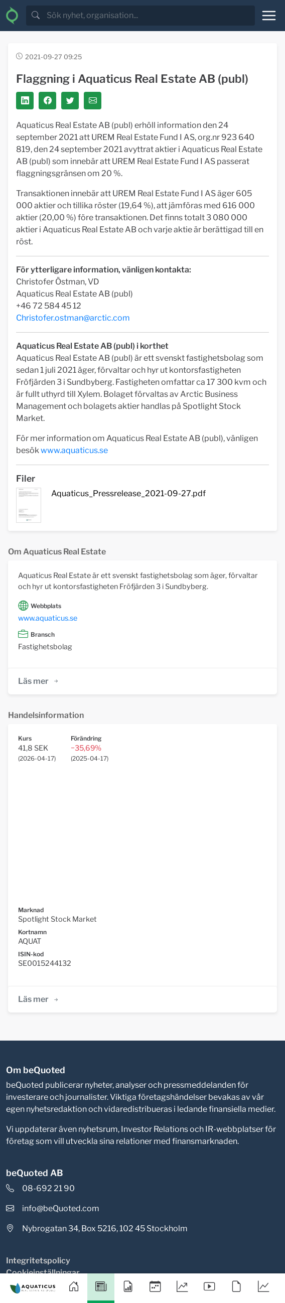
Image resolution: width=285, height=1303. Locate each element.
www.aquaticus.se (74, 450)
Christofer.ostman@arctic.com (73, 318)
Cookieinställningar (43, 1272)
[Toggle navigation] (269, 16)
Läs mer (39, 681)
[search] (150, 16)
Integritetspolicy (38, 1260)
